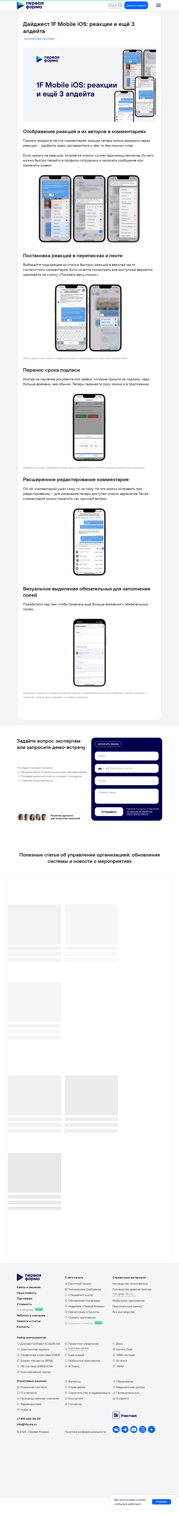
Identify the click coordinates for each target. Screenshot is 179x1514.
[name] (127, 772)
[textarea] (127, 812)
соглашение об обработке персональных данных (139, 828)
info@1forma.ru (27, 1440)
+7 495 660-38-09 (28, 1434)
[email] (127, 796)
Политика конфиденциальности (85, 1448)
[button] (158, 5)
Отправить (109, 828)
